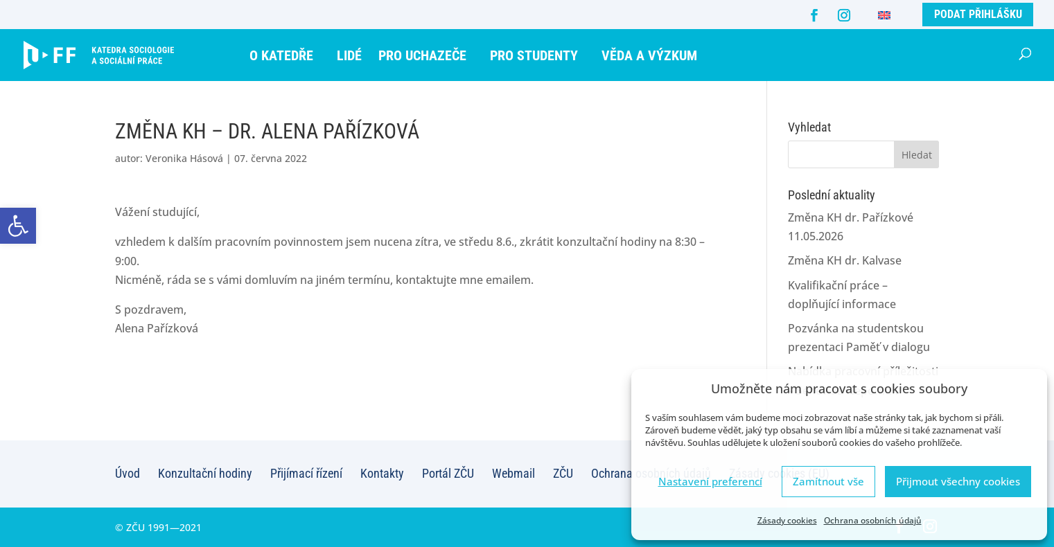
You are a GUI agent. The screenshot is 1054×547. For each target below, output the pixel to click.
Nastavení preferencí (710, 481)
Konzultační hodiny (205, 473)
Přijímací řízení (306, 473)
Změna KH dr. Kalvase (845, 260)
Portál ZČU (448, 473)
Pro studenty (534, 55)
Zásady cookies (787, 520)
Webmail (513, 473)
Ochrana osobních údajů (873, 520)
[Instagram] (844, 15)
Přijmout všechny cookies (958, 481)
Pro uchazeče (422, 55)
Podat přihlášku (978, 14)
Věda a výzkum (649, 55)
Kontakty (382, 473)
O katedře (281, 55)
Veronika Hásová (184, 158)
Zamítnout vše (828, 481)
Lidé (349, 55)
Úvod (127, 473)
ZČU (563, 473)
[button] (18, 226)
